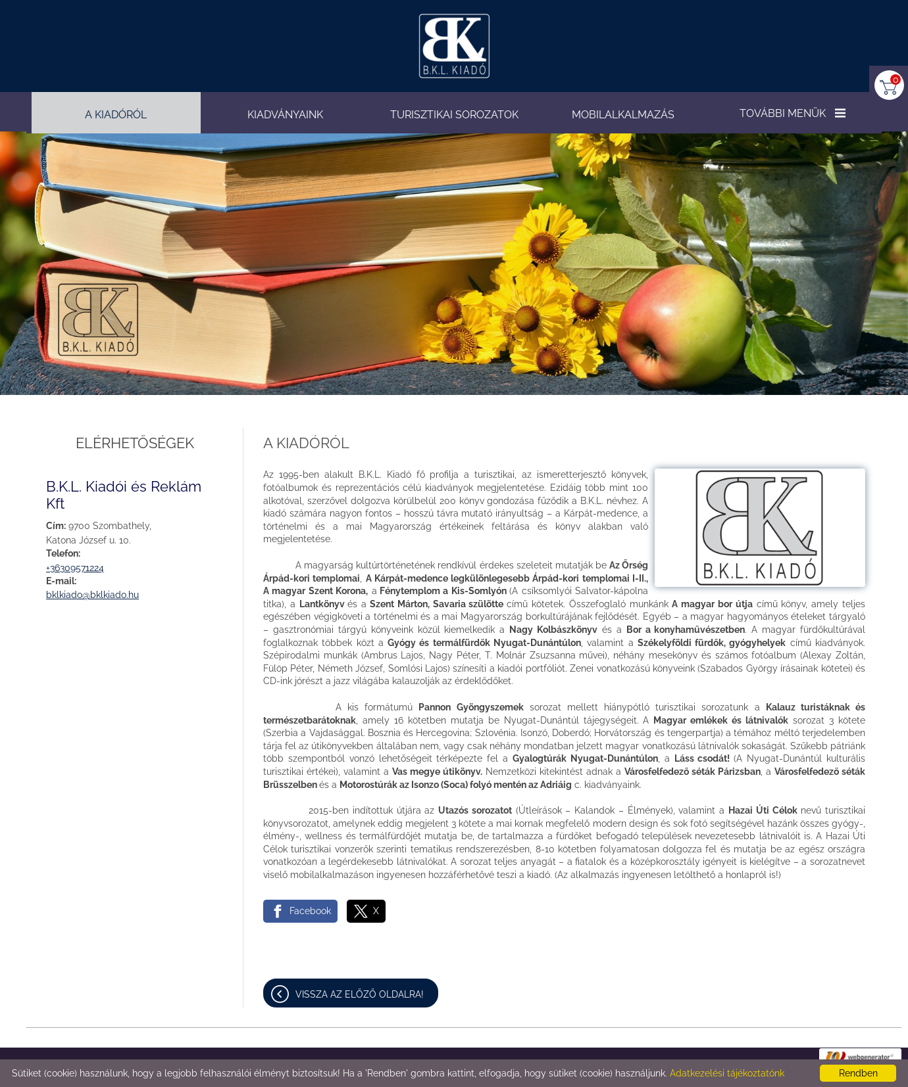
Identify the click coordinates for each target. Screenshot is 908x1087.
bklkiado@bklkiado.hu (92, 595)
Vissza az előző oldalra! (359, 994)
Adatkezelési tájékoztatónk (727, 1073)
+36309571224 (75, 568)
